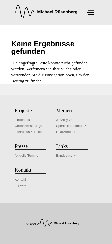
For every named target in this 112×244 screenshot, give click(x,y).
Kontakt (20, 179)
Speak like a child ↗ (71, 126)
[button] (9, 234)
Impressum (23, 185)
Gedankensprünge (28, 126)
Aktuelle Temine (26, 155)
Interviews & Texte (28, 132)
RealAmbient (65, 132)
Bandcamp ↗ (66, 155)
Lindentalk (22, 120)
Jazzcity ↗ (64, 120)
